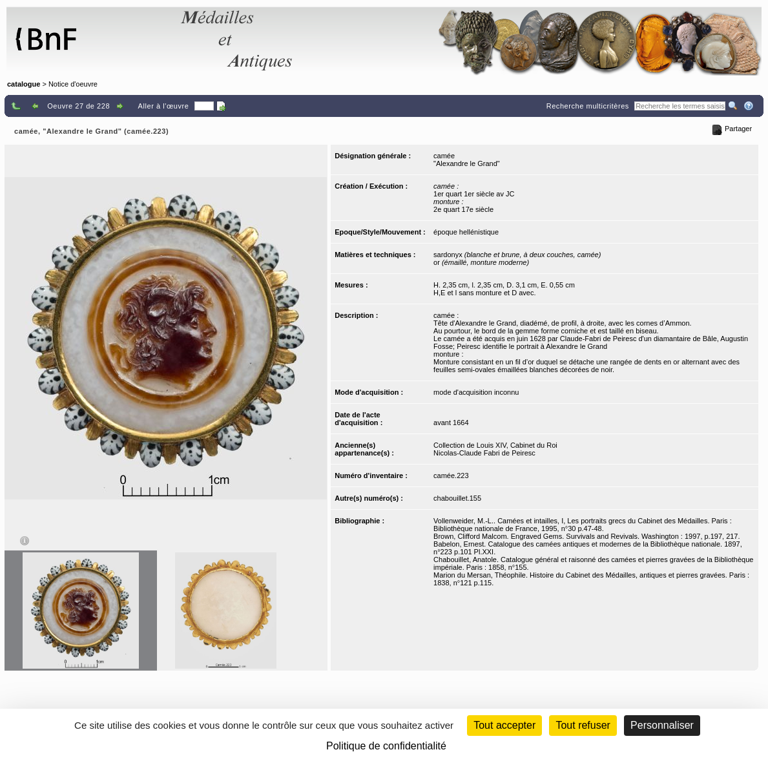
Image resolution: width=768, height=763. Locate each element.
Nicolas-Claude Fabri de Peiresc (484, 453)
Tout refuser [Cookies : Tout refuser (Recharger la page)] (582, 725)
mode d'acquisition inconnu (476, 392)
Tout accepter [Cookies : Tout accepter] (504, 725)
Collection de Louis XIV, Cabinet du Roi (495, 445)
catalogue (23, 84)
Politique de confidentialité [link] (386, 745)
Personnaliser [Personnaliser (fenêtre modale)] (662, 725)
